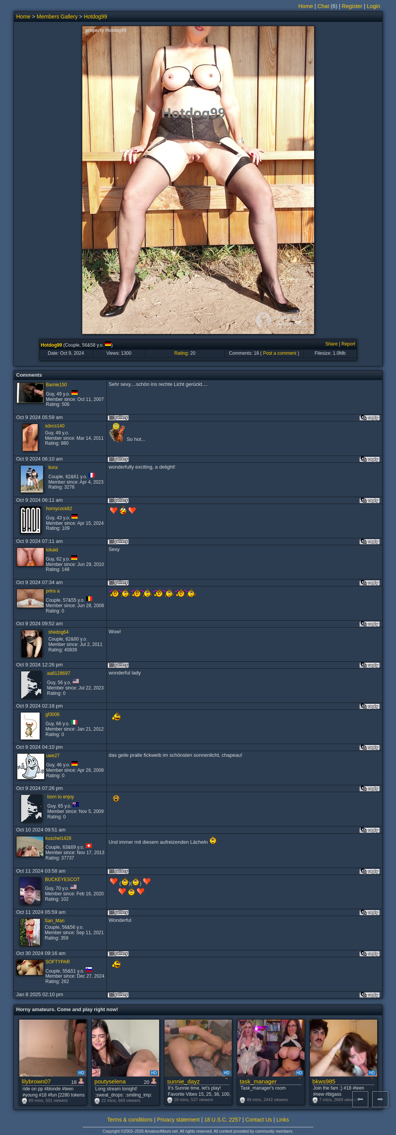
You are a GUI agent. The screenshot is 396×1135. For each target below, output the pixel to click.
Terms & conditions (130, 1120)
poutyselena (110, 1081)
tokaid (52, 549)
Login (373, 6)
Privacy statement (178, 1120)
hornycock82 (59, 508)
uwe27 (53, 755)
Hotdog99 (95, 16)
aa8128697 (58, 673)
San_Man (54, 920)
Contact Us (258, 1120)
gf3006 (52, 714)
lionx (53, 467)
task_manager (258, 1081)
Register (352, 6)
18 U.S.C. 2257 (222, 1120)
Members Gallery (57, 16)
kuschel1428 (58, 838)
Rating (181, 353)
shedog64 (58, 632)
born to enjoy (60, 797)
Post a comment (279, 353)
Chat (323, 6)
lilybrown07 (36, 1081)
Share (331, 344)
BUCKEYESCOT (62, 879)
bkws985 (324, 1081)
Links (282, 1120)
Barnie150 (56, 384)
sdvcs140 (55, 426)
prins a (53, 591)
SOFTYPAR (57, 962)
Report (348, 344)
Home (305, 6)
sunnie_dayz (183, 1081)
